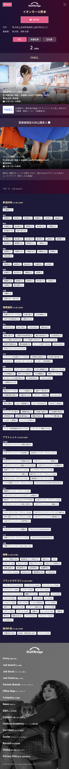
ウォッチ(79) (23, 602)
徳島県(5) (7, 272)
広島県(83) (38, 264)
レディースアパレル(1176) (13, 585)
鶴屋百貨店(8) (37, 416)
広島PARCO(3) (25, 395)
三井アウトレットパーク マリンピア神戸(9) (49, 512)
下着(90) (60, 611)
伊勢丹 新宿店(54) (10, 344)
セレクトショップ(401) (51, 585)
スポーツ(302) (9, 611)
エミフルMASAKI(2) (39, 403)
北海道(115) (8, 210)
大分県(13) (51, 281)
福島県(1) (58, 218)
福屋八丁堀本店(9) (42, 390)
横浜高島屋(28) (25, 344)
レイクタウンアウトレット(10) (41, 470)
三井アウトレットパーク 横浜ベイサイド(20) (19, 465)
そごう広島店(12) (26, 390)
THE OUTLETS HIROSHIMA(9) (39, 529)
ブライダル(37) (30, 615)
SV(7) (54, 559)
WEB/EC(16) (26, 572)
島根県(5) (17, 264)
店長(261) (45, 559)
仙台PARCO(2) (9, 327)
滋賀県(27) (7, 251)
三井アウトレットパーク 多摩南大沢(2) (17, 461)
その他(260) (51, 572)
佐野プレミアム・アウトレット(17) (16, 470)
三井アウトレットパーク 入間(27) (15, 474)
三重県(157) (42, 243)
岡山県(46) (27, 264)
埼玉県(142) (41, 226)
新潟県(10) (7, 239)
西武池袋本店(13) (41, 335)
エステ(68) (37, 598)
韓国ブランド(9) (31, 594)
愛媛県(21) (28, 272)
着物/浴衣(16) (17, 615)
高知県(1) (39, 272)
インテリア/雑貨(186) (34, 607)
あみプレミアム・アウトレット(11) (16, 478)
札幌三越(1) (28, 314)
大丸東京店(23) (56, 335)
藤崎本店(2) (45, 327)
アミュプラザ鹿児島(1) (53, 416)
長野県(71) (60, 239)
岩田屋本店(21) (27, 411)
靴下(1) (6, 615)
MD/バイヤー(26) (36, 563)
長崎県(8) (30, 281)
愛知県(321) (31, 243)
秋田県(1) (38, 218)
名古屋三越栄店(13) (55, 357)
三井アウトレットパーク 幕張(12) (45, 461)
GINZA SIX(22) (58, 344)
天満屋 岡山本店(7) (10, 395)
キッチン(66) (49, 607)
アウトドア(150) (22, 611)
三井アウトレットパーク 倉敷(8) (15, 529)
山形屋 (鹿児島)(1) (22, 416)
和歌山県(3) (8, 256)
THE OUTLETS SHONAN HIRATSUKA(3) (48, 483)
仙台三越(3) (21, 327)
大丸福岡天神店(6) (56, 411)
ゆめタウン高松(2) (56, 403)
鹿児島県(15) (18, 285)
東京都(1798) (8, 230)
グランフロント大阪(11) (23, 369)
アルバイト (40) (44, 633)
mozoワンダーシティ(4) (23, 361)
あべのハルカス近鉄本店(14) (14, 378)
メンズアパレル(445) (32, 585)
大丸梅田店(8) (39, 373)
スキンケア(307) (9, 598)
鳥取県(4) (7, 264)
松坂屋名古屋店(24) (38, 357)
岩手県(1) (17, 218)
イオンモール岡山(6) (41, 395)
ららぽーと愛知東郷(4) (43, 361)
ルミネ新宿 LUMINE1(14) (12, 340)
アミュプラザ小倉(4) (11, 411)
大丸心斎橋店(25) (41, 369)
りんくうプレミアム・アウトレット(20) (17, 512)
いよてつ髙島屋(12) (22, 403)
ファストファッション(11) (13, 594)
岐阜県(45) (7, 243)
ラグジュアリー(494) (11, 589)
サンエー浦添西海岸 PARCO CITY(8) (16, 428)
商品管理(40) (21, 568)
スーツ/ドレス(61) (42, 589)
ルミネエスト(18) (50, 340)
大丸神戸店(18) (32, 378)
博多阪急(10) (8, 416)
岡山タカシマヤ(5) (10, 390)
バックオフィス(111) (11, 572)
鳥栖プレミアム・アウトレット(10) (16, 537)
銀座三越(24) (8, 335)
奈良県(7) (53, 251)
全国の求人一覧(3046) (11, 298)
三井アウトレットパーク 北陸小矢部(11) (17, 504)
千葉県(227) (52, 226)
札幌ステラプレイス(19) (12, 314)
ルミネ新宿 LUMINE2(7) (32, 340)
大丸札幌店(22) (41, 314)
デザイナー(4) (9, 563)
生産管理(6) (33, 568)
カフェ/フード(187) (46, 615)
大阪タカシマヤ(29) (57, 369)
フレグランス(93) (25, 598)
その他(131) (8, 620)
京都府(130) (19, 251)
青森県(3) (7, 218)
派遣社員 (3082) (9, 633)
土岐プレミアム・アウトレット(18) (48, 500)
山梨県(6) (50, 239)
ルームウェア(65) (47, 611)
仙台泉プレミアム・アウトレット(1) (43, 453)
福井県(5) (40, 239)
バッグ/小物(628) (37, 602)
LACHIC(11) (8, 361)
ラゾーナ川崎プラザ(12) (42, 344)
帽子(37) (7, 607)
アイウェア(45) (18, 607)
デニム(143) (44, 594)
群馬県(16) (29, 226)
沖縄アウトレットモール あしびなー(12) (17, 546)
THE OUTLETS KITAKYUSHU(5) (41, 537)
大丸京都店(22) (9, 373)
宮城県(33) (27, 218)
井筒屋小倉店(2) (41, 411)
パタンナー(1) (22, 563)
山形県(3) (48, 218)
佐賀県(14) (19, 281)
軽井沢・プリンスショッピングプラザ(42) (18, 500)
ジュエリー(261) (9, 602)
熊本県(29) (40, 281)
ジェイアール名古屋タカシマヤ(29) (16, 357)
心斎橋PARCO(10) (10, 382)
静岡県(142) (19, 243)
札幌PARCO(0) (27, 319)
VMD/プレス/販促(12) (52, 563)
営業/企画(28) (8, 568)
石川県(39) (29, 239)
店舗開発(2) (45, 568)
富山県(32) (18, 239)
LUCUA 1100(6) (46, 378)
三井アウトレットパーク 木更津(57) (50, 465)
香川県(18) (17, 272)
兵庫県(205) (42, 251)
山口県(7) (49, 264)
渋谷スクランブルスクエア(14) (14, 348)
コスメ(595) (56, 594)
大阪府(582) (31, 251)
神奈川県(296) (21, 230)
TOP (5, 188)
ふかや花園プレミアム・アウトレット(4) (18, 483)
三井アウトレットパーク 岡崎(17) (46, 504)
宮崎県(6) (7, 285)
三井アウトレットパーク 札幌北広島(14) (17, 444)
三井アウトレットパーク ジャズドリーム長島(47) (20, 495)
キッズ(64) (48, 598)
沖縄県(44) (7, 293)
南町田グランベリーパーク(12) (41, 478)
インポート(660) (27, 589)
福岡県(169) (8, 281)
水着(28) (35, 611)
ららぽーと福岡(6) (10, 420)
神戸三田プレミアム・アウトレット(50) (17, 517)
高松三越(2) (8, 403)
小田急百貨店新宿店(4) (24, 335)
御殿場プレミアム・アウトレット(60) (16, 491)
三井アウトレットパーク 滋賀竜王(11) (47, 517)
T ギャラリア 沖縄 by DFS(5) (40, 428)
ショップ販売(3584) (11, 559)
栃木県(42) (18, 226)
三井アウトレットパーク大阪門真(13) (17, 521)
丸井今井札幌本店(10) (11, 319)
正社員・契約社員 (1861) (26, 633)
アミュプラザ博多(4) (27, 420)
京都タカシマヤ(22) (54, 373)
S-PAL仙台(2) (33, 327)
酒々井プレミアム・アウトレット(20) (43, 474)
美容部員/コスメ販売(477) (30, 559)
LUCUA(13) (8, 369)
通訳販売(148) (38, 572)
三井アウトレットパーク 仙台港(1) (16, 453)
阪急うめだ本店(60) (24, 373)
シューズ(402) (51, 602)
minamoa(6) (56, 395)
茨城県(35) (7, 226)
